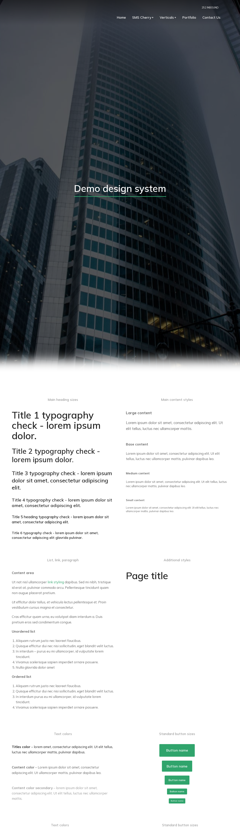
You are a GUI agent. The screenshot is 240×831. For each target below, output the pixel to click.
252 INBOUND (217, 7)
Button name (177, 750)
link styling (56, 582)
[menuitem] (129, 19)
